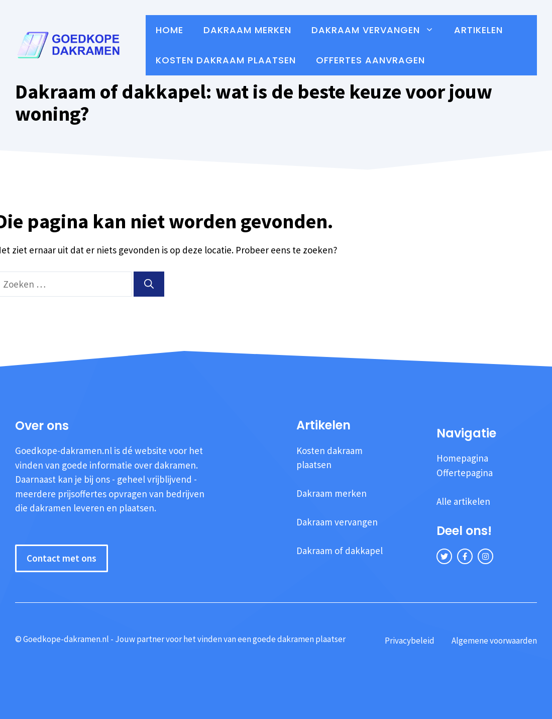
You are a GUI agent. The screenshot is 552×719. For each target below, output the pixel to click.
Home (169, 30)
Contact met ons (61, 558)
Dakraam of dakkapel (339, 551)
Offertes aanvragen (370, 60)
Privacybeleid (409, 640)
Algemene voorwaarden (494, 640)
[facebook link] (465, 556)
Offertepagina (464, 473)
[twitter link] (444, 556)
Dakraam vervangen (377, 30)
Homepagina (462, 458)
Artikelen (478, 30)
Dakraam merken (247, 30)
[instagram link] (485, 556)
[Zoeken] (149, 284)
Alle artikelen (463, 501)
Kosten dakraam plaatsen (226, 60)
